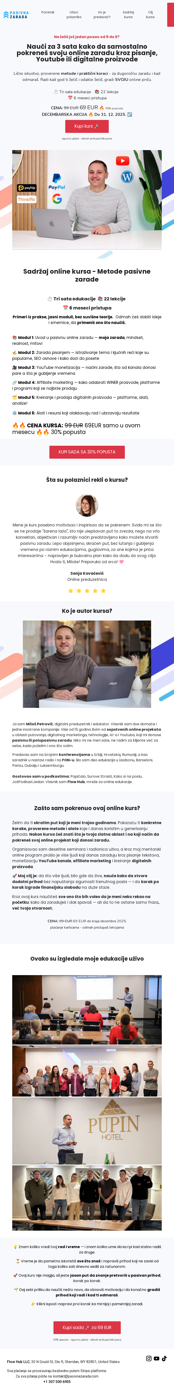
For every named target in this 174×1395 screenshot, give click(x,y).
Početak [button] (47, 12)
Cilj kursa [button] (150, 14)
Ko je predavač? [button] (102, 14)
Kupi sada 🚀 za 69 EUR (87, 1327)
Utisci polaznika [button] (74, 14)
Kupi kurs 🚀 (87, 126)
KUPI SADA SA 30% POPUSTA (87, 452)
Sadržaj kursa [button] (128, 14)
